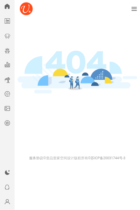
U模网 (26, 9)
